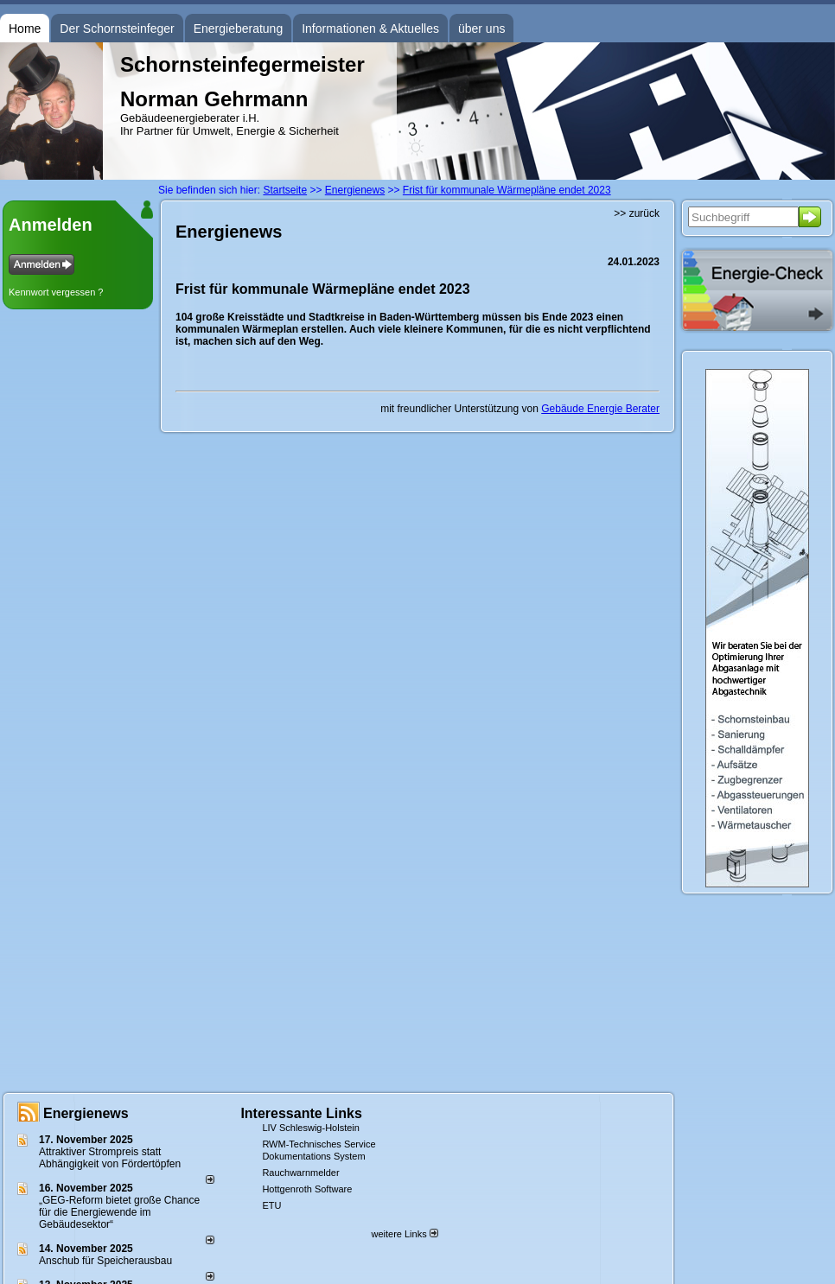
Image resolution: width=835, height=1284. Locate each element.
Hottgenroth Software (307, 1189)
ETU (271, 1205)
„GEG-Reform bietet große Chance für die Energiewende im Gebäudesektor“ (119, 1212)
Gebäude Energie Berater (600, 409)
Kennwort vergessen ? (56, 292)
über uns (481, 28)
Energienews (86, 1113)
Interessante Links (301, 1113)
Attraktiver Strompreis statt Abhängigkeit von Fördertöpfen (110, 1158)
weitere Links (404, 1234)
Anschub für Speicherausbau (105, 1261)
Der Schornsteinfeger (117, 28)
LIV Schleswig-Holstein (311, 1127)
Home (25, 28)
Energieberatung (239, 28)
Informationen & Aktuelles (370, 28)
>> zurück (637, 213)
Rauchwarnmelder (300, 1172)
